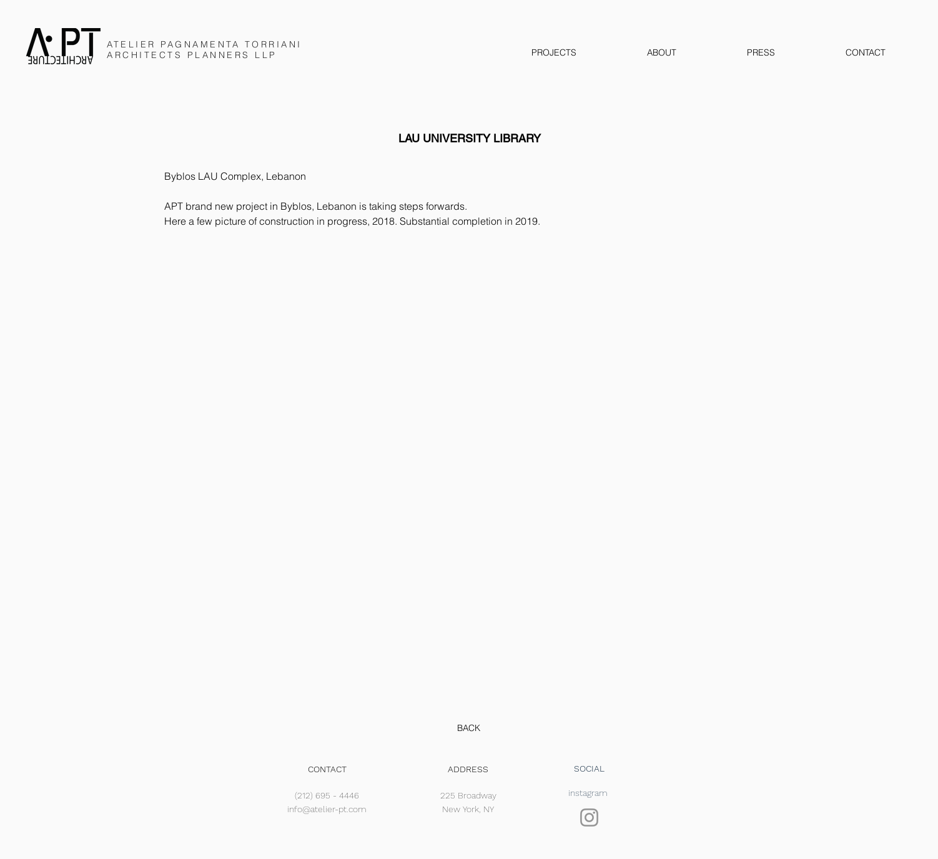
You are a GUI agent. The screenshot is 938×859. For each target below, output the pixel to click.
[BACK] (469, 728)
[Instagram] (589, 817)
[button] (470, 472)
